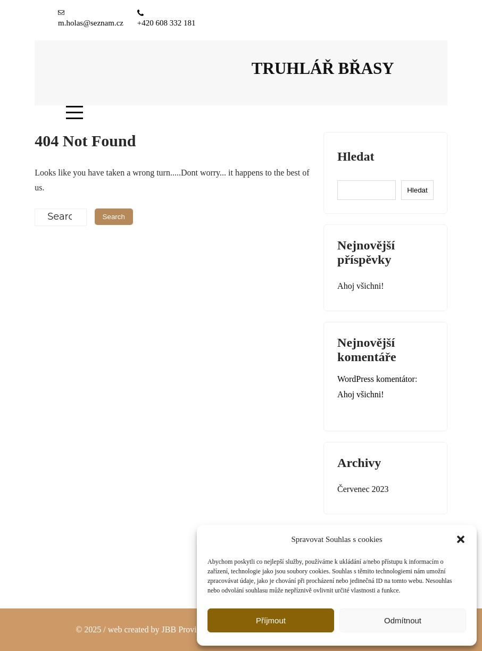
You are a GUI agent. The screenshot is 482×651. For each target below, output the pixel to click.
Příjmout (271, 620)
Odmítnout (402, 620)
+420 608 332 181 (166, 23)
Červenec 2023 (362, 489)
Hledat (355, 156)
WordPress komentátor (376, 378)
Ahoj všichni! (360, 285)
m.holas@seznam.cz (90, 23)
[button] (460, 539)
